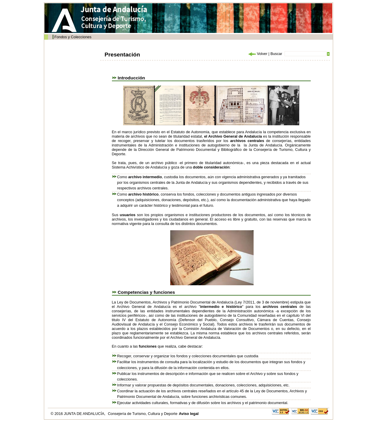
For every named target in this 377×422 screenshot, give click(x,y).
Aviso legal (189, 413)
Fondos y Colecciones (72, 37)
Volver (257, 53)
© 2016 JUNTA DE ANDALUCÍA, (78, 413)
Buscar (276, 53)
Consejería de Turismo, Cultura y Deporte (142, 413)
